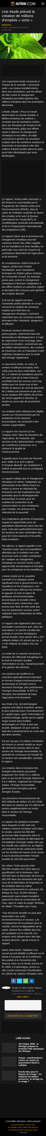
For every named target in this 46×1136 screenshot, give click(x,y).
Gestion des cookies (30, 1130)
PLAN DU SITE (30, 1125)
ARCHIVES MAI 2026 (16, 1130)
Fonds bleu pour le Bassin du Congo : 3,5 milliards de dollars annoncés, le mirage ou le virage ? (30, 1077)
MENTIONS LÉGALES (30, 1127)
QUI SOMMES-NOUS (15, 1127)
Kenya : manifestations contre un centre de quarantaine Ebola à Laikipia (30, 1061)
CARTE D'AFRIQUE (17, 1125)
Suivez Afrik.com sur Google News (23, 1016)
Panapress (6, 25)
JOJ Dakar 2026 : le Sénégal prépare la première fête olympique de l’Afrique (31, 1047)
